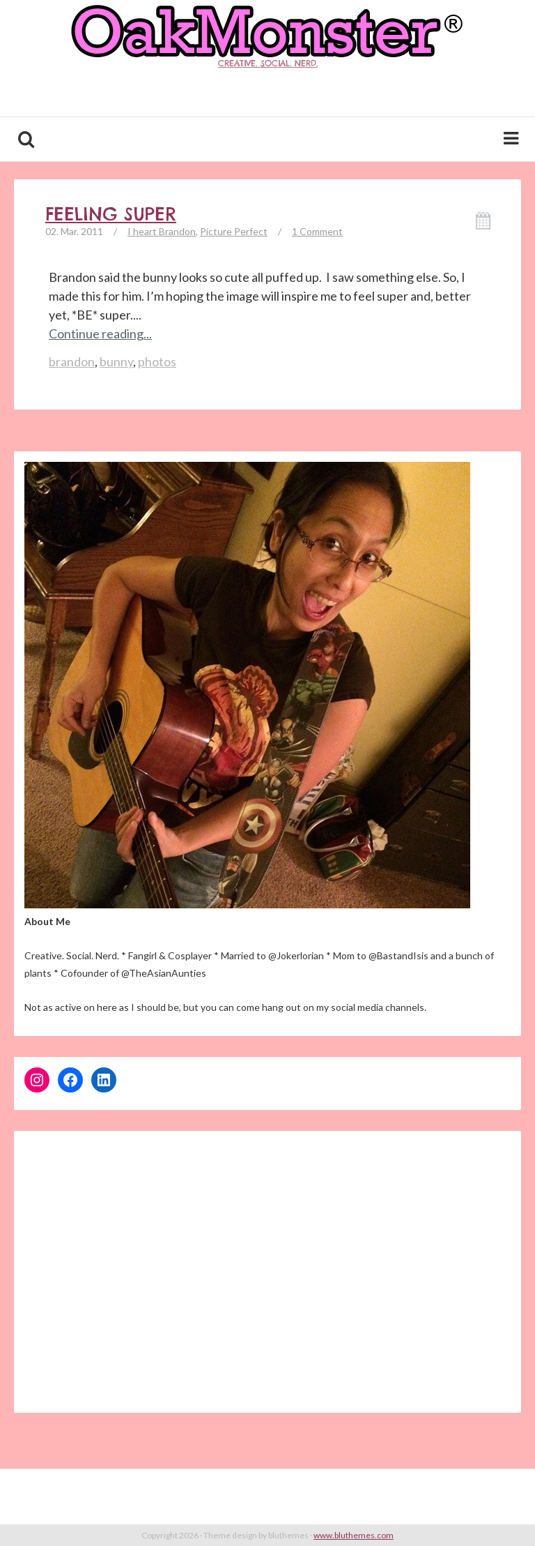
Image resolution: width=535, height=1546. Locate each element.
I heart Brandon (161, 231)
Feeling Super (110, 214)
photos (157, 361)
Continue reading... (100, 333)
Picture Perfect (234, 231)
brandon (72, 361)
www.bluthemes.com (353, 1535)
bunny (116, 361)
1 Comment (317, 231)
